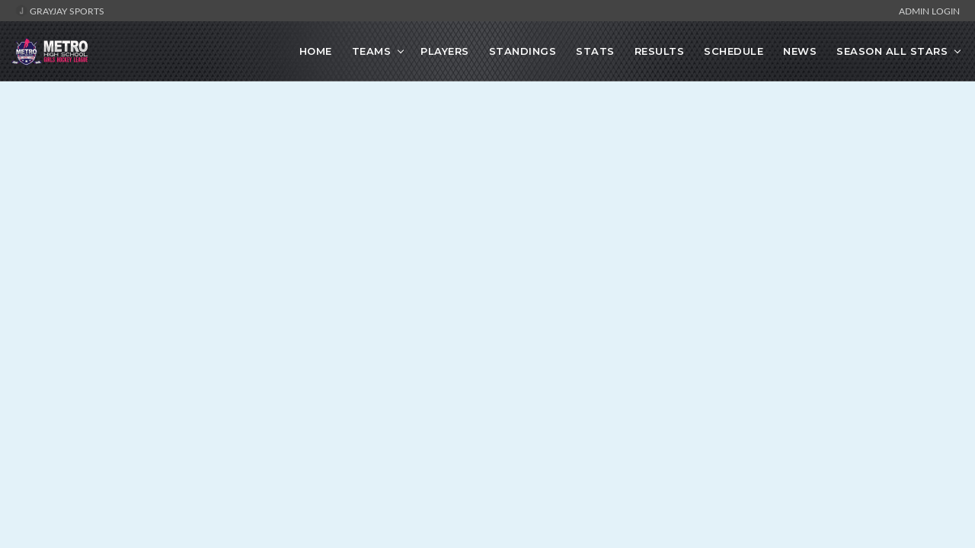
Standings (523, 51)
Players (444, 51)
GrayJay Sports (59, 11)
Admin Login (929, 11)
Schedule (733, 51)
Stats (595, 51)
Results (660, 51)
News (800, 51)
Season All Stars (892, 51)
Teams (372, 51)
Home (315, 51)
